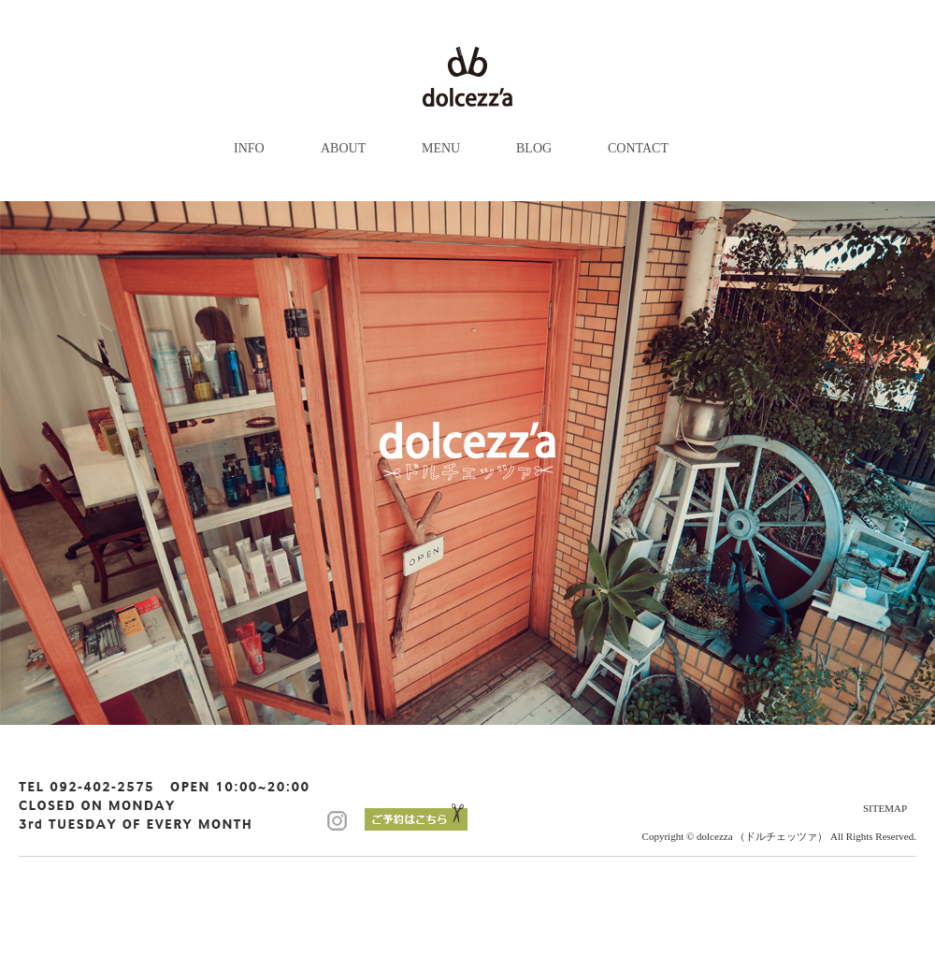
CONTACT (638, 148)
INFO (249, 148)
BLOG (534, 148)
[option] (467, 463)
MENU (441, 148)
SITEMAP (885, 808)
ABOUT (343, 148)
